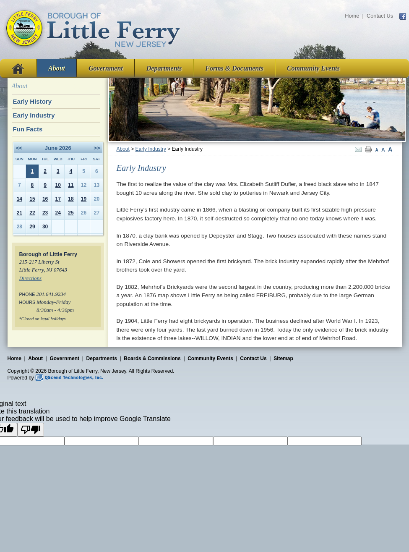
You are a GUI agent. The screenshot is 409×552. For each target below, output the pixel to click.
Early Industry (150, 149)
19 (83, 199)
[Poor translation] (30, 430)
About (56, 68)
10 (58, 185)
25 (70, 213)
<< (19, 148)
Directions (30, 278)
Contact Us (380, 16)
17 (58, 199)
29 (32, 227)
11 (70, 185)
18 (70, 199)
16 (45, 199)
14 (19, 199)
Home (352, 16)
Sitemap (283, 358)
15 (32, 199)
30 (45, 227)
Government (106, 68)
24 (58, 213)
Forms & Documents (234, 68)
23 (45, 213)
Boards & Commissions (152, 358)
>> (97, 148)
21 (19, 213)
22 (32, 213)
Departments (164, 68)
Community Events (313, 68)
